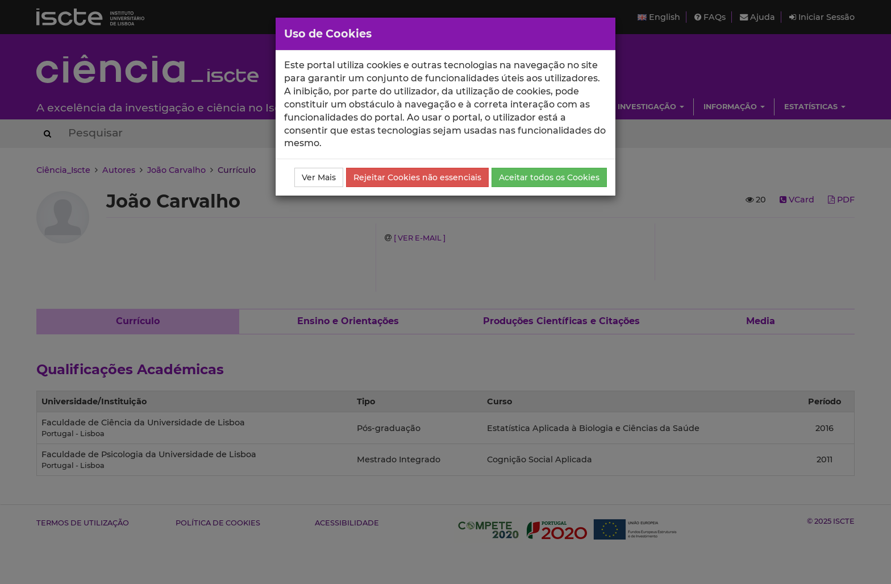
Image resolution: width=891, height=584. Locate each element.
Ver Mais (319, 177)
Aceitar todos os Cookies (549, 177)
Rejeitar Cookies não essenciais (417, 177)
